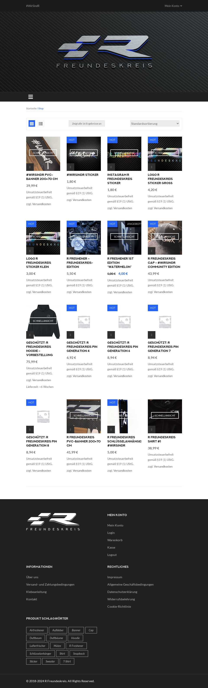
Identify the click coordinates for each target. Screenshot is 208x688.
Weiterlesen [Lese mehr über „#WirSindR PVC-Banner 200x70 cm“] (30, 167)
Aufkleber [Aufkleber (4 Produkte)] (58, 630)
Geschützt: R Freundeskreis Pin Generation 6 (122, 347)
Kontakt (31, 599)
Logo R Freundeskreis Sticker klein (38, 263)
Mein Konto (115, 525)
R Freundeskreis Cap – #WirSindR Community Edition (164, 263)
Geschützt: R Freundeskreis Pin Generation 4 (82, 347)
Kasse (111, 547)
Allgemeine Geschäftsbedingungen (130, 584)
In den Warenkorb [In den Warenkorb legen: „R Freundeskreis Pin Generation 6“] (111, 335)
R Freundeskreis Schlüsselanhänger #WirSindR (125, 441)
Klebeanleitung (36, 592)
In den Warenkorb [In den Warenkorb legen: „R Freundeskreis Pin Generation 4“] (70, 335)
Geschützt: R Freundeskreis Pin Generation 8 (41, 441)
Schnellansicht (43, 152)
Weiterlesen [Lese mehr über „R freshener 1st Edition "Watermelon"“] (111, 251)
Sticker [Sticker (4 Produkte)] (33, 661)
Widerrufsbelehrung (121, 599)
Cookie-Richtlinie (119, 606)
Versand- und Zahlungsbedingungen (50, 584)
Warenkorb (115, 540)
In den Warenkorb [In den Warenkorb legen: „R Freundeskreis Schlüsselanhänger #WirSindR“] (111, 429)
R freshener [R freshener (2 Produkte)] (76, 646)
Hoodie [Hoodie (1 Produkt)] (75, 638)
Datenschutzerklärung (122, 592)
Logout (112, 555)
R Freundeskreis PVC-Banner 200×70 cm (84, 441)
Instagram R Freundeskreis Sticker (119, 179)
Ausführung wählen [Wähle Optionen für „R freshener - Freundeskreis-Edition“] (70, 251)
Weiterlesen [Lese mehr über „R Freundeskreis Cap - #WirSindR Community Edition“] (151, 251)
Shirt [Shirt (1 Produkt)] (62, 653)
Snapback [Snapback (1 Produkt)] (79, 653)
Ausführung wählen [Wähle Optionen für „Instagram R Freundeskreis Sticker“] (111, 167)
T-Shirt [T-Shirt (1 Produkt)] (67, 661)
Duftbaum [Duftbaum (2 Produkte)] (36, 638)
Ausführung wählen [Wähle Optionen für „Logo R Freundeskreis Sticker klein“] (30, 251)
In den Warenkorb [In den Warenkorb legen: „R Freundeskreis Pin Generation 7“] (151, 335)
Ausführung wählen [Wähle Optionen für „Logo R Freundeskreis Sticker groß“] (151, 167)
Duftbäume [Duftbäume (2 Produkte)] (56, 638)
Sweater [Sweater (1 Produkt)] (50, 661)
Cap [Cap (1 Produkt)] (91, 630)
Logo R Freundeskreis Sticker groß (160, 179)
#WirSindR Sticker (82, 174)
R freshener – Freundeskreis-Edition (80, 263)
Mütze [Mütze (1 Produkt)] (57, 646)
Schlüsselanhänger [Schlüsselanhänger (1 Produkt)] (40, 653)
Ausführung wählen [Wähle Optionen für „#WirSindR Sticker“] (70, 167)
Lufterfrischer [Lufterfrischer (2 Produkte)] (37, 646)
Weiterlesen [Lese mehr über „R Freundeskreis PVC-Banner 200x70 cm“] (70, 429)
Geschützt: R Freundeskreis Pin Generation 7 (163, 347)
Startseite (31, 108)
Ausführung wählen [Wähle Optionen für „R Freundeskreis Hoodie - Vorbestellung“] (30, 335)
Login (111, 532)
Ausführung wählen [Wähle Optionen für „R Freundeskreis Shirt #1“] (151, 429)
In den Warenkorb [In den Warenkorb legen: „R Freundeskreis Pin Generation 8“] (30, 429)
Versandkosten (41, 204)
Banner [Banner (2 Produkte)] (76, 630)
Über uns (32, 577)
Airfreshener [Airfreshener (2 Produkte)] (37, 630)
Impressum (114, 577)
